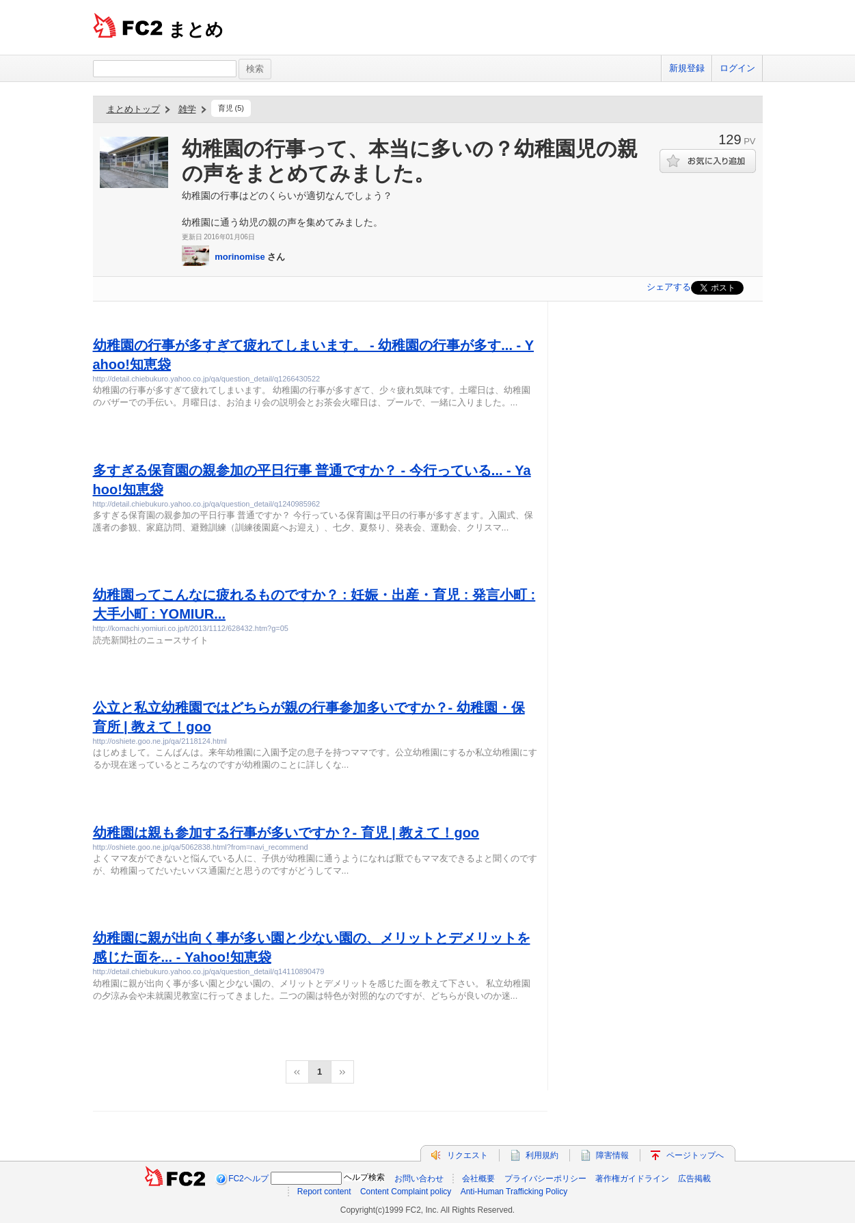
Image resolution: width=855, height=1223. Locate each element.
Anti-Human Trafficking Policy (514, 1191)
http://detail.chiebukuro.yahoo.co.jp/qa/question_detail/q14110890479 (209, 971)
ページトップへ (695, 1155)
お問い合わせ (419, 1178)
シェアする (669, 287)
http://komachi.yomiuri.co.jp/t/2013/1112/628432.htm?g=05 (191, 628)
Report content (324, 1191)
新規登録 (687, 68)
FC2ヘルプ (248, 1178)
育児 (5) (231, 108)
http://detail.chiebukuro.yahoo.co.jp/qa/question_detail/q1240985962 (207, 504)
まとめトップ (133, 109)
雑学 (187, 109)
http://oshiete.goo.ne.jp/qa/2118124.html (160, 741)
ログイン (737, 68)
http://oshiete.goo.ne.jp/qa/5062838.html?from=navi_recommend (200, 847)
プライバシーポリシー (545, 1178)
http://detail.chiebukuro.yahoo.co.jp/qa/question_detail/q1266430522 (207, 379)
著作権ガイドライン (632, 1178)
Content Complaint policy (405, 1191)
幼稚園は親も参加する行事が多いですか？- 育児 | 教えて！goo (286, 832)
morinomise (240, 257)
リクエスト (467, 1155)
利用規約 (542, 1155)
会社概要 (478, 1178)
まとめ (195, 29)
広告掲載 (694, 1178)
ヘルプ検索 (364, 1177)
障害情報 (612, 1155)
